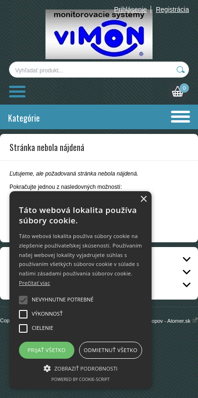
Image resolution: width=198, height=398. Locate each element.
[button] (80, 367)
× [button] (143, 199)
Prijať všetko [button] (46, 350)
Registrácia (172, 9)
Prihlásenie (130, 9)
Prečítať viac (34, 282)
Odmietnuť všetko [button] (110, 350)
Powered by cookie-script (81, 379)
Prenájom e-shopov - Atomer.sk (157, 321)
